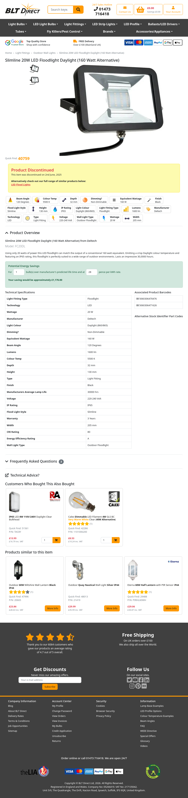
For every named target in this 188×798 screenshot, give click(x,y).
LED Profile (132, 24)
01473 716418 (102, 11)
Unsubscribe (59, 736)
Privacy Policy (103, 716)
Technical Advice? (22, 475)
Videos (144, 746)
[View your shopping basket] (148, 9)
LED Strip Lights (103, 24)
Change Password (62, 711)
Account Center (62, 701)
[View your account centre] (173, 9)
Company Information (22, 701)
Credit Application (62, 730)
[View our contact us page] (125, 9)
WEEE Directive (148, 730)
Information (148, 701)
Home (8, 52)
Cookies (100, 705)
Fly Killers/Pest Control (63, 31)
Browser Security (105, 711)
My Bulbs (57, 726)
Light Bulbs (16, 24)
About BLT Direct (17, 711)
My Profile (57, 705)
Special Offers (148, 736)
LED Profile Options (151, 711)
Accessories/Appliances (153, 31)
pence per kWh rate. (110, 272)
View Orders (59, 716)
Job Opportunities (18, 726)
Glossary (145, 741)
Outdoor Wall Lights (44, 52)
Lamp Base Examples (152, 705)
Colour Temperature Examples (157, 716)
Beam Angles (147, 721)
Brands (108, 31)
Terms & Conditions (19, 721)
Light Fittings (74, 24)
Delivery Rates (16, 716)
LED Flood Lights (20, 184)
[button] (180, 517)
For (10, 272)
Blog (10, 705)
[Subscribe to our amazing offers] (50, 680)
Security (101, 701)
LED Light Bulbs (44, 24)
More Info (52, 608)
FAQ (142, 726)
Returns (56, 741)
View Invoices (59, 721)
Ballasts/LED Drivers (163, 24)
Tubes (19, 31)
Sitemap (12, 730)
